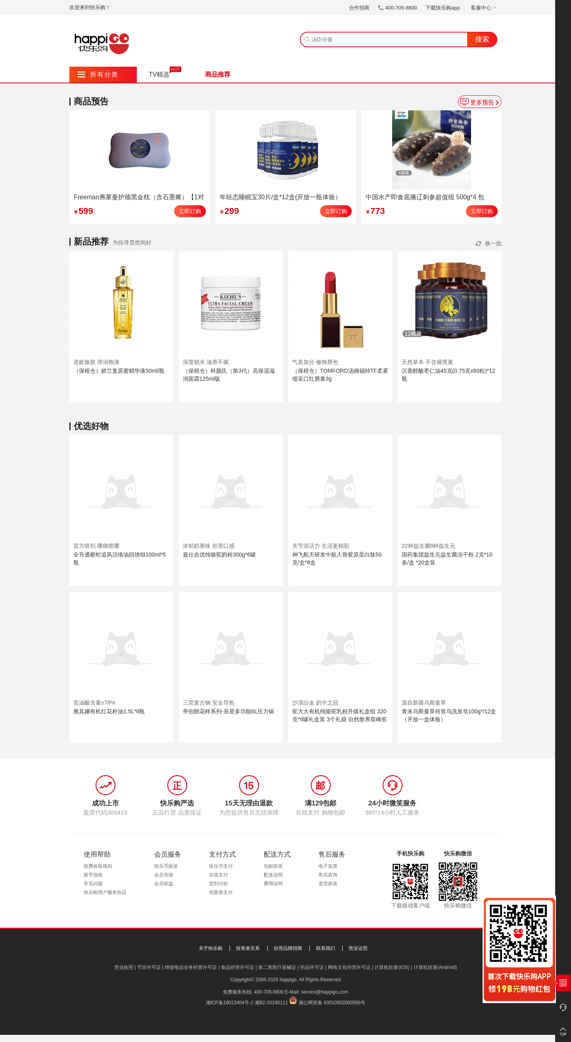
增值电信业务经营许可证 (191, 967)
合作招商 (359, 8)
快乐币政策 (166, 866)
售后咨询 (327, 875)
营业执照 (123, 967)
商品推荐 (217, 74)
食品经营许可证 (237, 967)
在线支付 (218, 875)
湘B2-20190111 (271, 1002)
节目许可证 (149, 967)
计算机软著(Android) (435, 967)
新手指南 (93, 875)
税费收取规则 (98, 866)
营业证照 (358, 948)
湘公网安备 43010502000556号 (332, 1002)
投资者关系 (248, 948)
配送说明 (273, 875)
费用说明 (273, 883)
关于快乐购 (210, 948)
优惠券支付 (221, 892)
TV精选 (159, 74)
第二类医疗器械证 (277, 967)
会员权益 (163, 883)
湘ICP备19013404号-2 (229, 1002)
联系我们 (325, 948)
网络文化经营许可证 (349, 967)
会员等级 (163, 875)
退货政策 (327, 883)
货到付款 (218, 883)
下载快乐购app (442, 8)
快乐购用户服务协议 (105, 892)
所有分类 (98, 74)
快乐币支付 (221, 866)
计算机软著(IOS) (392, 967)
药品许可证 (312, 967)
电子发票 (327, 866)
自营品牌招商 (288, 948)
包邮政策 (273, 866)
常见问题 (93, 883)
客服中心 (484, 8)
